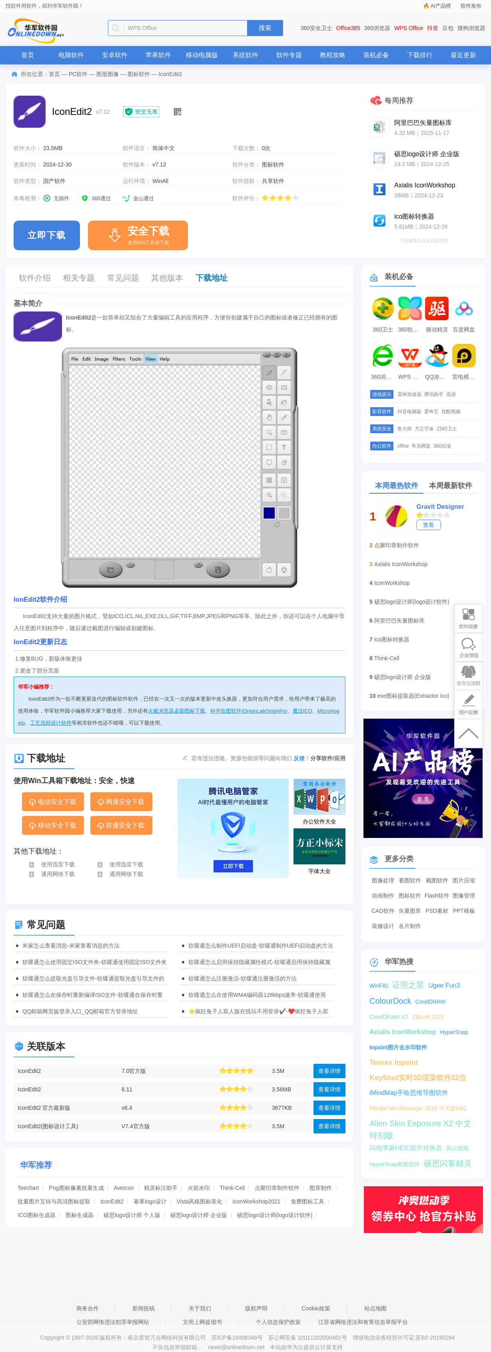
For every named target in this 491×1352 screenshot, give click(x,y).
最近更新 (463, 55)
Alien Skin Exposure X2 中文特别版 (420, 1124)
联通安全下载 (120, 826)
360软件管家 (411, 329)
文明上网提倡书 (202, 1322)
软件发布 (471, 6)
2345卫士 (447, 429)
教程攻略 (332, 55)
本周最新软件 (450, 486)
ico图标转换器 (391, 639)
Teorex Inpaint (393, 1063)
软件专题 (289, 55)
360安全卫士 (316, 28)
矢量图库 (410, 911)
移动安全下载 (52, 826)
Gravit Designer (440, 506)
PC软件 (78, 74)
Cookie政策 (315, 1308)
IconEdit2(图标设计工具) (48, 1126)
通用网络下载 (51, 874)
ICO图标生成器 (37, 1215)
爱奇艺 (431, 411)
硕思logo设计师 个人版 (132, 1215)
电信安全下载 (52, 802)
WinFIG (378, 985)
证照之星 (408, 984)
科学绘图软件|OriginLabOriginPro (248, 711)
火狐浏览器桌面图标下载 (176, 711)
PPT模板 (464, 911)
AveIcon (124, 1188)
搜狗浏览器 (471, 28)
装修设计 (383, 926)
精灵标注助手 (161, 1188)
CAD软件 (383, 911)
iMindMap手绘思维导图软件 (408, 1092)
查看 (428, 525)
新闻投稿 (143, 1308)
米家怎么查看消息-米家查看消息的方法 (71, 945)
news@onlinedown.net (236, 1347)
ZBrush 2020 (428, 1017)
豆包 (447, 28)
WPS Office (408, 28)
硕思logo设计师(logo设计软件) (274, 1215)
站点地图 (375, 1308)
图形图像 (107, 74)
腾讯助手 (433, 394)
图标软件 (139, 74)
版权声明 (256, 1308)
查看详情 (329, 1071)
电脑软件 (71, 55)
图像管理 (464, 895)
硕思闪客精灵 (448, 1163)
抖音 (432, 28)
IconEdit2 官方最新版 (44, 1108)
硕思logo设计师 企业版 (198, 1215)
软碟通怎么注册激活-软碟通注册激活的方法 (242, 978)
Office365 (348, 28)
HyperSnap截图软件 (394, 1164)
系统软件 (245, 55)
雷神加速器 (409, 394)
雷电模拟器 (465, 377)
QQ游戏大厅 (438, 377)
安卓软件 (115, 55)
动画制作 (383, 895)
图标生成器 (80, 1215)
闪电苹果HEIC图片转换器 (405, 1148)
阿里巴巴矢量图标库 (399, 620)
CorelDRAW (430, 1001)
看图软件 (410, 880)
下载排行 (420, 55)
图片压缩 (464, 880)
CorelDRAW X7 (388, 1017)
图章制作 (320, 1188)
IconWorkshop (392, 583)
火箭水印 (199, 1188)
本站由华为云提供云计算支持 (306, 1347)
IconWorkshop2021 (256, 1201)
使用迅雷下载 (51, 864)
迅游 (451, 394)
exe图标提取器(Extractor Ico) (413, 696)
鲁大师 (404, 429)
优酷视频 (451, 411)
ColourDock (390, 1000)
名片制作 (410, 926)
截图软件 (437, 880)
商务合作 (87, 1308)
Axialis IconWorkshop (401, 564)
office (403, 446)
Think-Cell (232, 1188)
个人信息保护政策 (278, 1322)
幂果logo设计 (150, 1201)
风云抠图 (457, 1148)
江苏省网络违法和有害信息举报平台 (363, 1322)
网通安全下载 (120, 802)
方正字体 (424, 429)
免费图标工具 (307, 1201)
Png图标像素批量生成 (76, 1188)
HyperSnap (454, 1032)
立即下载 (47, 235)
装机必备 (376, 55)
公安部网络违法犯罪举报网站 (112, 1322)
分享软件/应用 (327, 758)
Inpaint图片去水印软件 (398, 1047)
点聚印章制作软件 (277, 1188)
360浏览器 (377, 28)
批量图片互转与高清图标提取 (54, 1201)
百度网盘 (464, 329)
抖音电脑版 (409, 411)
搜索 (265, 27)
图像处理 (383, 880)
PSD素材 (436, 911)
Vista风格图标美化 (200, 1201)
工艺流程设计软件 (51, 723)
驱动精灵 (437, 329)
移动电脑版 (202, 55)
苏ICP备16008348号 (237, 1337)
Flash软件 (437, 895)
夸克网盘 (421, 446)
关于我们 (200, 1308)
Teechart (28, 1188)
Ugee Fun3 (444, 985)
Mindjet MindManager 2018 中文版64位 (418, 1108)
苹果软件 (158, 55)
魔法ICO (302, 711)
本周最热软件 (396, 486)
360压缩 (442, 446)
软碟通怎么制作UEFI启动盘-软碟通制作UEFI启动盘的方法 (260, 945)
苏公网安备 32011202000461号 (308, 1337)
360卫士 (383, 329)
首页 (27, 55)
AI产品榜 (441, 6)
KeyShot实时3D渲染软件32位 (417, 1078)
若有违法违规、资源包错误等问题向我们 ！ (250, 758)
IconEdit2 (29, 1071)
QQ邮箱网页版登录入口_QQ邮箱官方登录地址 (80, 1011)
